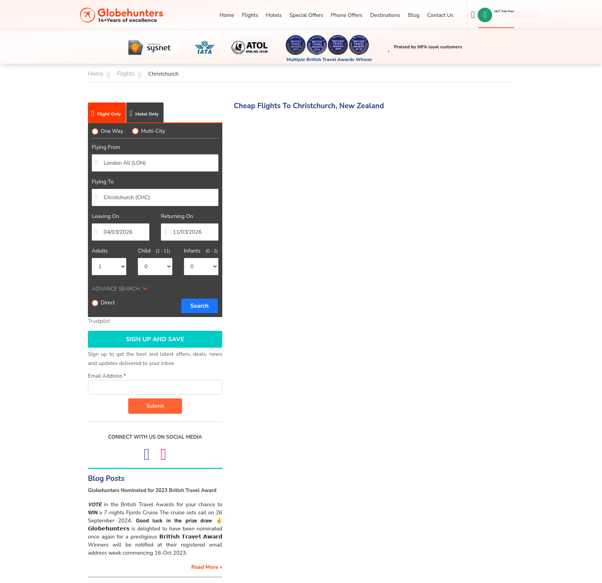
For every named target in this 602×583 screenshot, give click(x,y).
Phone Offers (346, 15)
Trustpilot (99, 321)
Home (227, 15)
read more (206, 567)
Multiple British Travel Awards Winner (329, 59)
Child (154, 250)
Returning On (177, 216)
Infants (201, 250)
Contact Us (440, 15)
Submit (155, 406)
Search (199, 306)
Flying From (106, 147)
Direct (103, 302)
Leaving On (105, 216)
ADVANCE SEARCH (116, 288)
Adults (100, 250)
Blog (414, 15)
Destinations (385, 15)
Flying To (103, 181)
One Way (107, 131)
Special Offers (306, 15)
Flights (250, 15)
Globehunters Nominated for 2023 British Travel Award (152, 490)
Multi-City (148, 131)
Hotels (273, 15)
